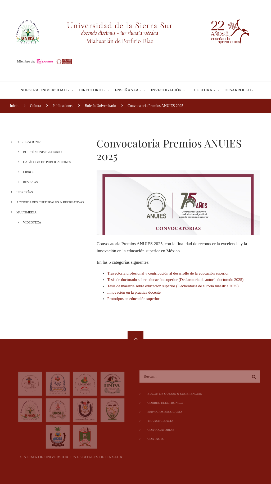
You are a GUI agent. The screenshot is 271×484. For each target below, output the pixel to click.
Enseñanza (127, 90)
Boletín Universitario (40, 152)
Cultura (203, 90)
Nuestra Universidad (43, 90)
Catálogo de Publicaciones (45, 162)
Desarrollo (237, 90)
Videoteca (30, 222)
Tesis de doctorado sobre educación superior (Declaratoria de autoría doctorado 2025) (175, 279)
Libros (27, 172)
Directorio (91, 90)
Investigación (166, 90)
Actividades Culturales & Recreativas (48, 202)
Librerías (23, 192)
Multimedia (25, 212)
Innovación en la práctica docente (134, 292)
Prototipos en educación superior (133, 299)
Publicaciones (27, 142)
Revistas (28, 182)
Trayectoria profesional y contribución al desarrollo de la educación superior (168, 273)
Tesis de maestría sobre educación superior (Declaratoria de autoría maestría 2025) (172, 286)
